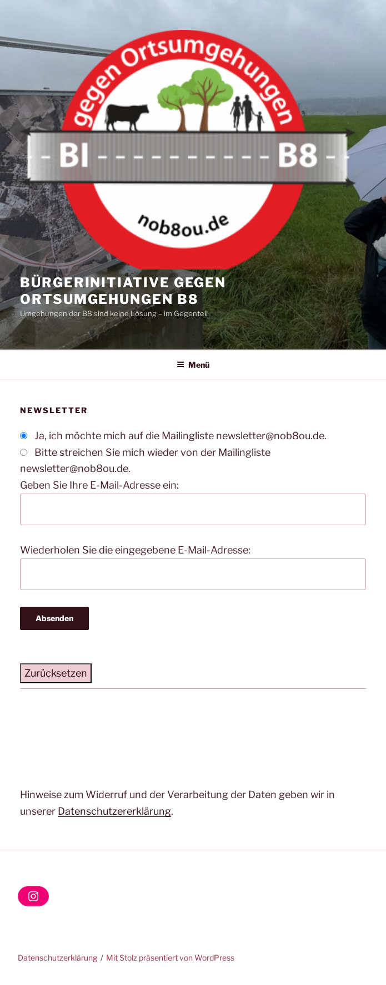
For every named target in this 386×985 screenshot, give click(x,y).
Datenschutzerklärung (57, 957)
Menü (193, 364)
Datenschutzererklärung (114, 811)
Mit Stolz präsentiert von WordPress (170, 957)
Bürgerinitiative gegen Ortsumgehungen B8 (123, 291)
